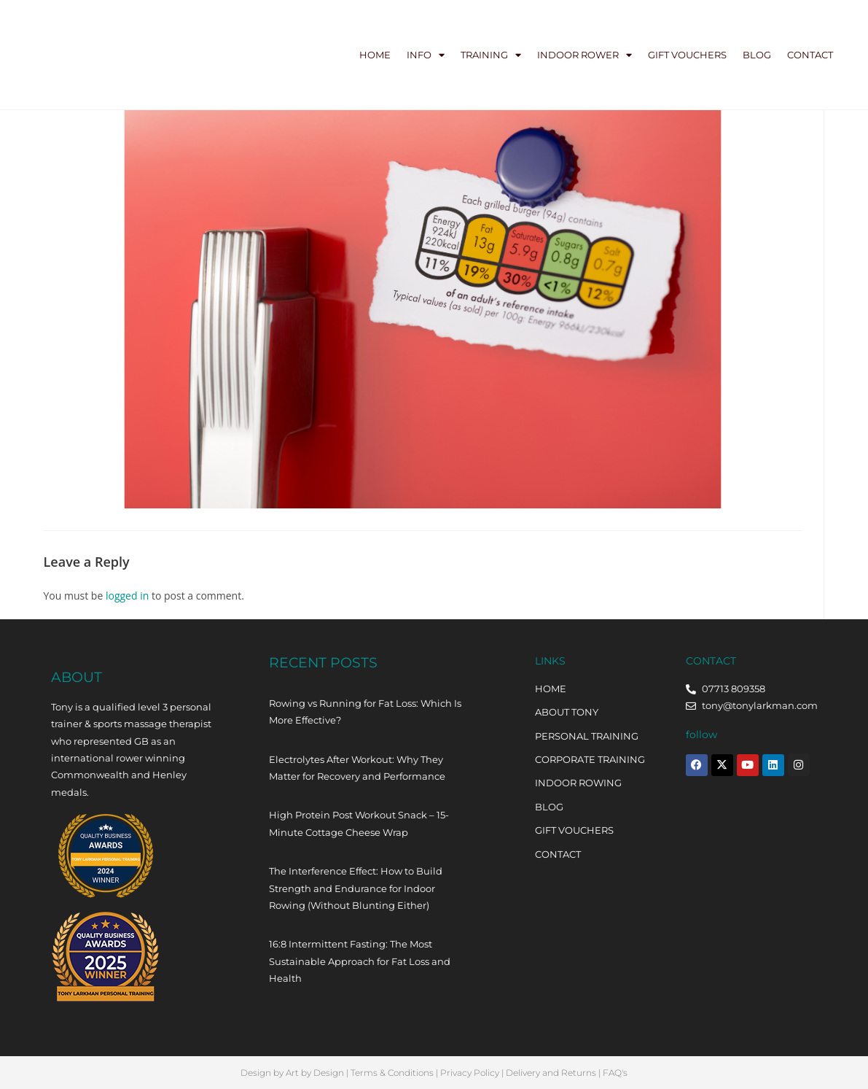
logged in (127, 595)
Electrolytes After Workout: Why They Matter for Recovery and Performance (357, 767)
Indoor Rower (584, 55)
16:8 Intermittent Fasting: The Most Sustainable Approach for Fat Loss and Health (359, 961)
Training (491, 55)
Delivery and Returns (551, 1072)
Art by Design (315, 1072)
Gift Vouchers (687, 55)
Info (426, 55)
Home (375, 55)
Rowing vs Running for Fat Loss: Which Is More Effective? (365, 711)
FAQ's (615, 1072)
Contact (810, 55)
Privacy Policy (469, 1072)
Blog (757, 55)
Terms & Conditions (392, 1072)
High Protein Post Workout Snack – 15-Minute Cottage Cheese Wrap (359, 823)
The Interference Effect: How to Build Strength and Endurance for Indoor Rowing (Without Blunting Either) (355, 888)
